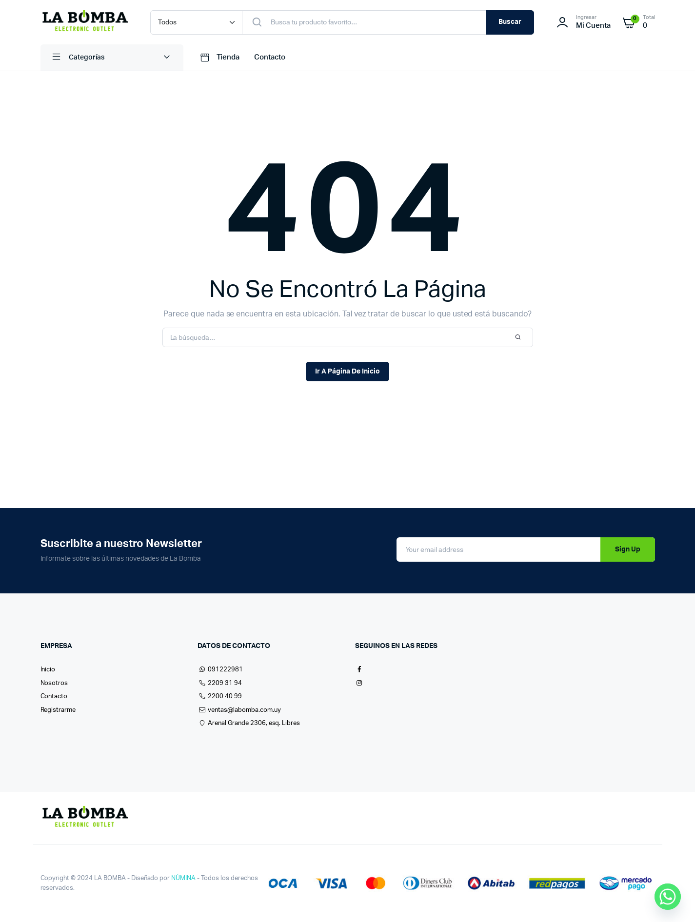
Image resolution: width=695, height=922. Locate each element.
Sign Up (627, 549)
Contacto (269, 57)
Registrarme (58, 710)
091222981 (220, 670)
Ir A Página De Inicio (347, 371)
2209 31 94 (220, 683)
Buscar (509, 22)
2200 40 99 (220, 696)
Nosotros (54, 683)
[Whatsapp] (668, 896)
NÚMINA (183, 878)
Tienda (219, 57)
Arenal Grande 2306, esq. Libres (249, 723)
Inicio (48, 670)
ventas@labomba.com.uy (239, 710)
